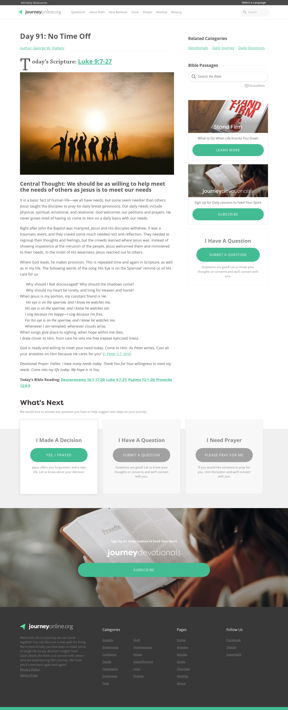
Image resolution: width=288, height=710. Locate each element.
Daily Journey (223, 47)
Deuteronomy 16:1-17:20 (82, 379)
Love (136, 669)
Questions (78, 12)
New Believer (118, 12)
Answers (182, 647)
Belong (176, 12)
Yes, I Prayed (58, 455)
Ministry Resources (34, 3)
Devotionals (198, 47)
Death (106, 662)
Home (181, 640)
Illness (137, 655)
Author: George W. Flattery (42, 48)
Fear (105, 683)
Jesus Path (97, 12)
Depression (110, 669)
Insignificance (143, 662)
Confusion (109, 655)
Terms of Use (29, 675)
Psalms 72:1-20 (141, 379)
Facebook (233, 640)
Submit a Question (228, 254)
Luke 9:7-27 (95, 61)
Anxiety (107, 640)
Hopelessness (142, 647)
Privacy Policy (30, 670)
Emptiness (109, 676)
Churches (183, 669)
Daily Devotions (251, 47)
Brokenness (110, 647)
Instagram (233, 655)
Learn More (228, 150)
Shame (138, 676)
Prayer (147, 12)
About (181, 683)
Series (181, 662)
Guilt (136, 640)
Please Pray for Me (224, 455)
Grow (135, 12)
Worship (161, 12)
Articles (182, 655)
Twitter (231, 647)
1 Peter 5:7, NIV (116, 353)
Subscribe (228, 214)
